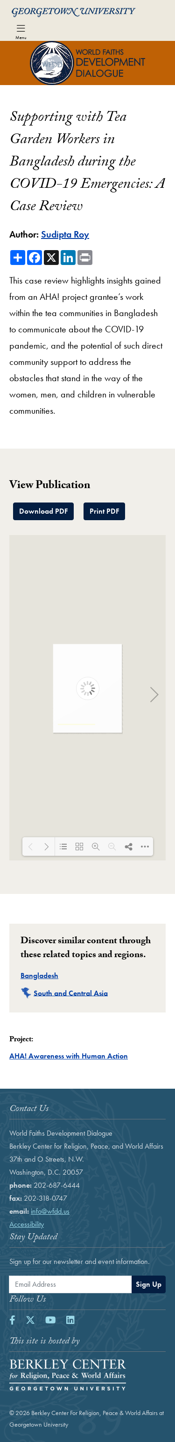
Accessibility (26, 1224)
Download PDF (43, 511)
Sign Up (148, 1284)
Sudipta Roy (65, 234)
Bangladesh (39, 975)
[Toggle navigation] (21, 31)
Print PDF (104, 511)
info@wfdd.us (50, 1211)
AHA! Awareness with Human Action (68, 1056)
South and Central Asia (71, 993)
